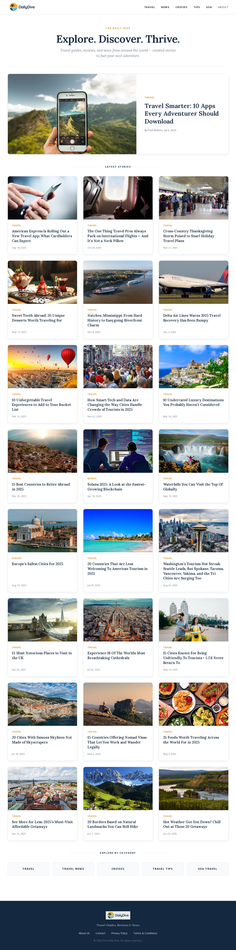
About (223, 7)
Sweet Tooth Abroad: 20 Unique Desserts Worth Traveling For (38, 318)
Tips (197, 7)
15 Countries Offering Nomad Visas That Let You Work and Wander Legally (117, 742)
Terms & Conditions (145, 933)
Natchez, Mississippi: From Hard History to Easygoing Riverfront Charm (114, 320)
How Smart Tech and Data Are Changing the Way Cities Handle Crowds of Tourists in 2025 (114, 405)
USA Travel (207, 868)
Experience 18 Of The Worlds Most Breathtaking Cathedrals (116, 655)
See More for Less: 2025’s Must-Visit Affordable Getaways (42, 824)
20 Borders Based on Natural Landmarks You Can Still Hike (112, 824)
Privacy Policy (119, 933)
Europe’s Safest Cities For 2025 (37, 564)
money (91, 478)
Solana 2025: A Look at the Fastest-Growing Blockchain (116, 486)
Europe (17, 558)
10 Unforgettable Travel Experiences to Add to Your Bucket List (41, 405)
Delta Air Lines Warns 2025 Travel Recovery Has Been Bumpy (192, 318)
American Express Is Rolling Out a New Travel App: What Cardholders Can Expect (42, 236)
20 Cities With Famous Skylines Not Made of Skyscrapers (42, 739)
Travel (149, 7)
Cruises (182, 7)
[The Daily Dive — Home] (22, 7)
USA (209, 7)
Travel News (73, 868)
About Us (84, 933)
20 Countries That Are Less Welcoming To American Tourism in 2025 (117, 569)
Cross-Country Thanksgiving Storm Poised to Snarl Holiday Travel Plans (188, 236)
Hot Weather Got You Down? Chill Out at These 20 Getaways (192, 824)
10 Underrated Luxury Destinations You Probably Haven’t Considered (193, 402)
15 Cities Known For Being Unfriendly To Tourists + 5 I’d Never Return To (193, 658)
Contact (100, 933)
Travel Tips (163, 868)
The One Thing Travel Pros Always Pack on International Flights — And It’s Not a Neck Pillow (117, 236)
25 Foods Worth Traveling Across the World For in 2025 (191, 739)
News (165, 7)
